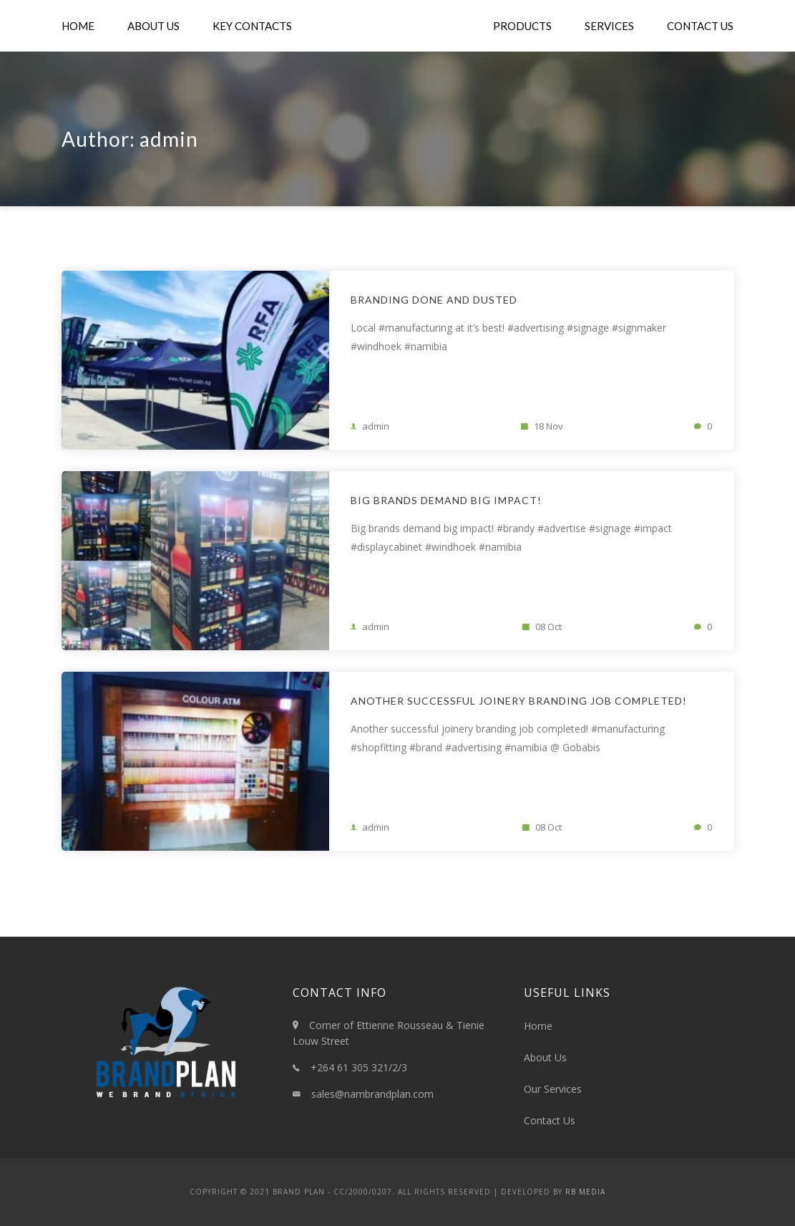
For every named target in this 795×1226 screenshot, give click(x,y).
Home (78, 25)
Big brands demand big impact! (446, 500)
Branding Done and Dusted (434, 300)
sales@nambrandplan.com (372, 1094)
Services (609, 25)
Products (522, 25)
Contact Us (700, 25)
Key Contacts (252, 25)
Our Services (553, 1089)
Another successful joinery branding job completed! (519, 701)
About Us (153, 25)
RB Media (585, 1192)
